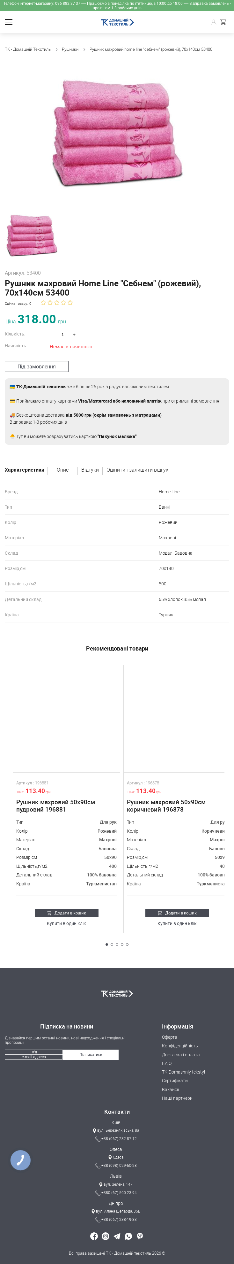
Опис (63, 470)
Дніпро (116, 1203)
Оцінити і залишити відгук (137, 470)
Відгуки (90, 470)
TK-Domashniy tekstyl (183, 1072)
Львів (116, 1176)
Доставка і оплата (181, 1054)
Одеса (116, 1149)
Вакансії (170, 1089)
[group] (117, 132)
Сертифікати (175, 1080)
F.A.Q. (167, 1063)
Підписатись (90, 1054)
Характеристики (24, 470)
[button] (107, 944)
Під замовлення (37, 366)
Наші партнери (177, 1098)
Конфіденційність (180, 1045)
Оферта (169, 1037)
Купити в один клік (66, 923)
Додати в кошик (66, 913)
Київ (116, 1122)
